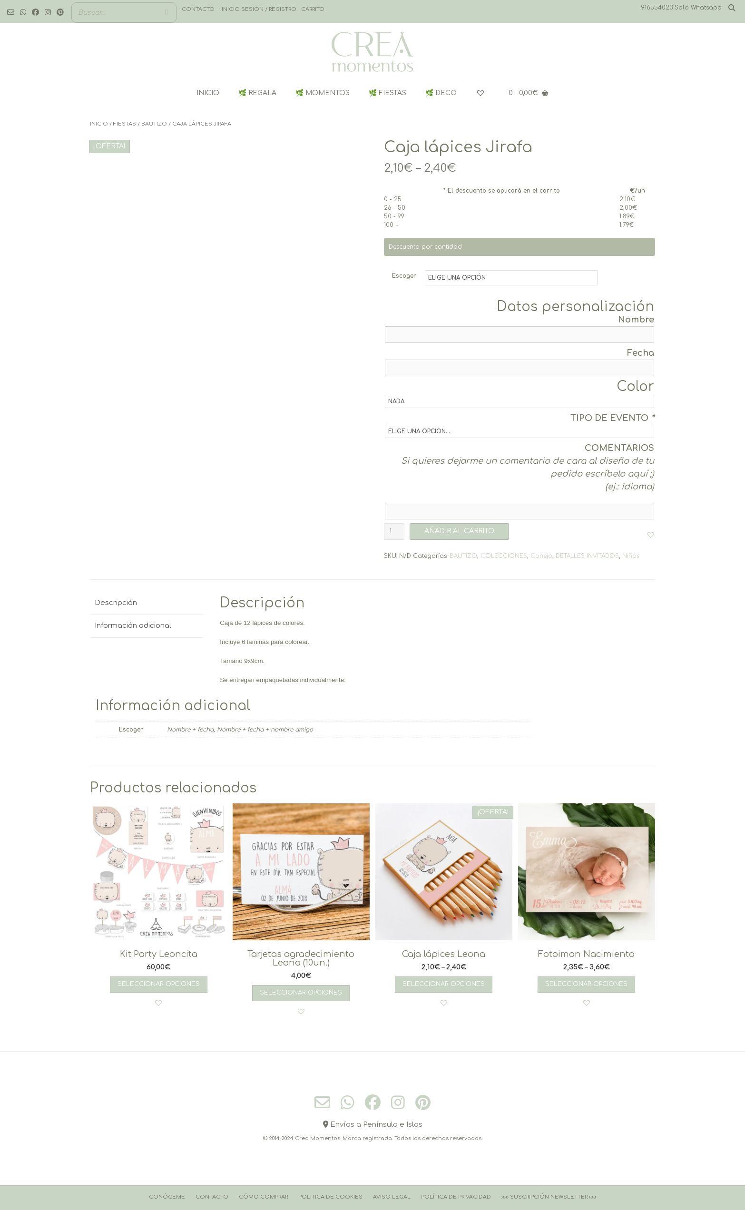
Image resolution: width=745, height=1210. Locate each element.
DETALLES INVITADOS (587, 556)
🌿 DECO (441, 93)
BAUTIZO (154, 124)
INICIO (207, 93)
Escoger (404, 276)
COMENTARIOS (619, 448)
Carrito (312, 9)
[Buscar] (166, 12)
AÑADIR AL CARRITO (459, 531)
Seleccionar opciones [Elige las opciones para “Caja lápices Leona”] (443, 984)
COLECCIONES (503, 556)
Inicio (99, 124)
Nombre (636, 319)
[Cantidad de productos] (394, 531)
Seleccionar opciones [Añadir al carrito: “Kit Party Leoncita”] (159, 984)
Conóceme (167, 1197)
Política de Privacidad (456, 1197)
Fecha (640, 353)
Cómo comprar (263, 1197)
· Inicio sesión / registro (257, 9)
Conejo (541, 556)
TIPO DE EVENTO (612, 418)
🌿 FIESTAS (387, 93)
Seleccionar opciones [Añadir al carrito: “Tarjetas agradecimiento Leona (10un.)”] (301, 992)
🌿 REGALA (257, 93)
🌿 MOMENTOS (322, 93)
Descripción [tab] (116, 603)
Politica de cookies (330, 1197)
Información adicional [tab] (133, 626)
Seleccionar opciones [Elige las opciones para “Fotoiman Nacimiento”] (586, 984)
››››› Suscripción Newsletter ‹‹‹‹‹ (548, 1197)
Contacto (212, 1197)
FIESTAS (124, 124)
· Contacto (197, 9)
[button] (651, 534)
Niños (630, 556)
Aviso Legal (392, 1197)
